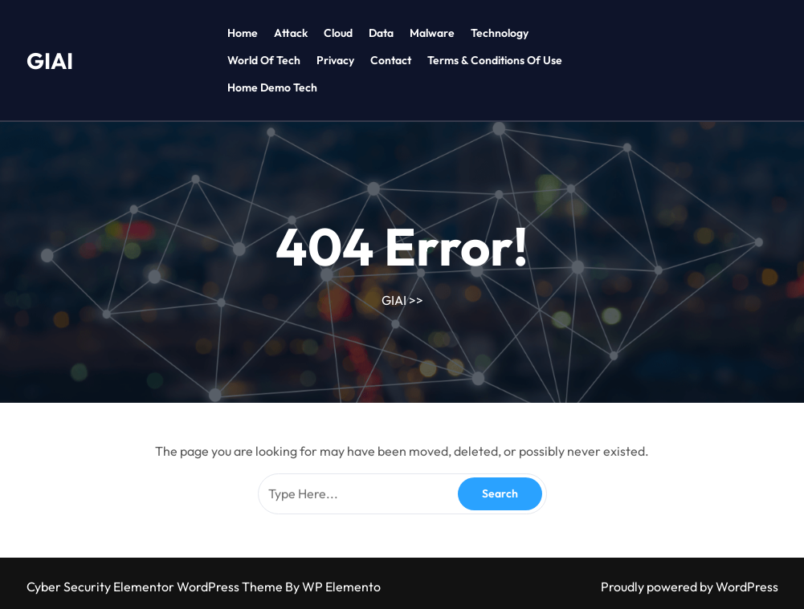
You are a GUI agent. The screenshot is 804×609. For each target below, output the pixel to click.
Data (381, 33)
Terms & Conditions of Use (494, 60)
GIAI (50, 61)
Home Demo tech (272, 87)
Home (242, 33)
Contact (390, 60)
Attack (291, 33)
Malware (432, 33)
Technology (500, 33)
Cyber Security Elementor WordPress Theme (156, 587)
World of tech (263, 60)
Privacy (335, 60)
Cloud (338, 33)
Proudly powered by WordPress (689, 587)
